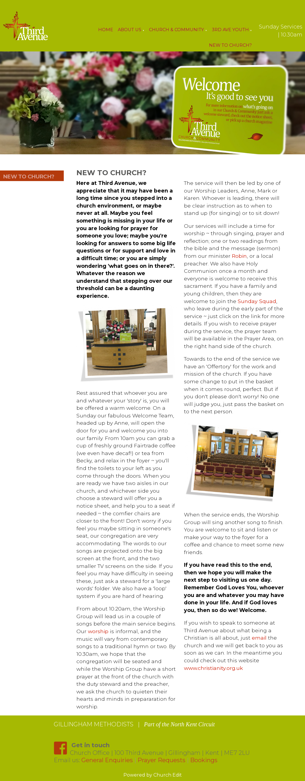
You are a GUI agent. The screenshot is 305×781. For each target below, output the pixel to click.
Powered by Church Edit (152, 775)
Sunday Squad (256, 301)
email (259, 638)
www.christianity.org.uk (213, 668)
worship (98, 631)
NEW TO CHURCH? (28, 176)
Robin (239, 256)
